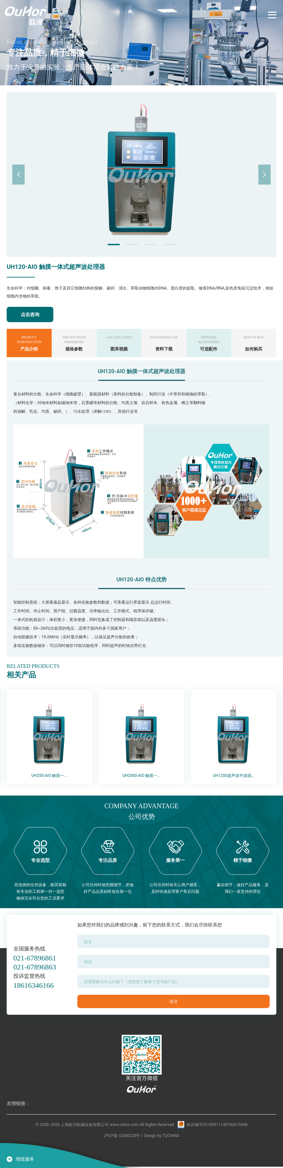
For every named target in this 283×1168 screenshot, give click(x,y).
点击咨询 (30, 314)
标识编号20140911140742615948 (217, 1126)
